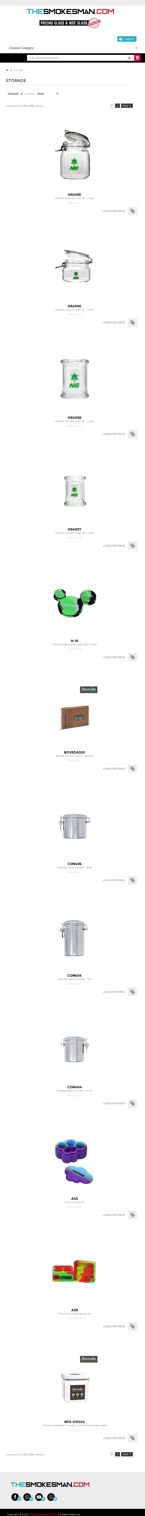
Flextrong (74, 649)
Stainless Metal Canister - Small (74, 1088)
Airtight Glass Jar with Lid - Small (74, 307)
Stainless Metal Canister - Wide (74, 865)
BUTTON (137, 57)
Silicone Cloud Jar (74, 1200)
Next (127, 106)
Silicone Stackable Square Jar (74, 1311)
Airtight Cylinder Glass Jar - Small (74, 531)
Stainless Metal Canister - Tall (74, 977)
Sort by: (30, 93)
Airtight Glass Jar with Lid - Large (74, 196)
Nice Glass (74, 203)
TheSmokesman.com (43, 1514)
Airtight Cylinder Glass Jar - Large (74, 419)
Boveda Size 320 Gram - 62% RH (74, 754)
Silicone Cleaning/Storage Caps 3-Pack (74, 642)
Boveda (74, 760)
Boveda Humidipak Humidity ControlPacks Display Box (74, 1423)
